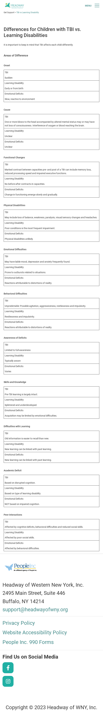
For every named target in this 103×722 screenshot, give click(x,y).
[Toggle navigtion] (92, 5)
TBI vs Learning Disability (27, 12)
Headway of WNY (14, 6)
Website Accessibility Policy (35, 632)
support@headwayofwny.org (35, 609)
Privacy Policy (19, 623)
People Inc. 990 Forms (28, 642)
